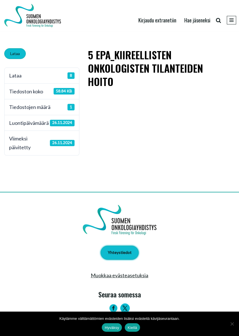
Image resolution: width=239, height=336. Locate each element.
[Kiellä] (232, 324)
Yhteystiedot (120, 252)
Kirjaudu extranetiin (157, 20)
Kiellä (132, 328)
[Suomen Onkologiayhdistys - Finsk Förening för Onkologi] (34, 15)
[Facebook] (113, 308)
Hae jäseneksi (197, 20)
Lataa (15, 53)
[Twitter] (125, 308)
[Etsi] (218, 20)
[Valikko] (231, 20)
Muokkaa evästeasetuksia (119, 275)
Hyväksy (112, 328)
